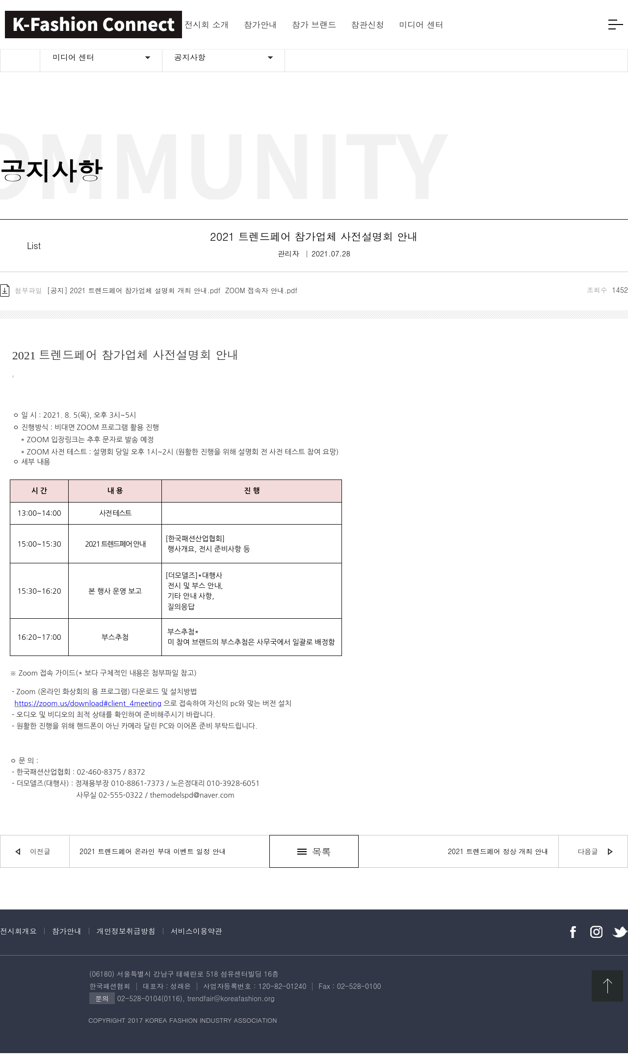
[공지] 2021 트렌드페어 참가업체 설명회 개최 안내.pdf (134, 297)
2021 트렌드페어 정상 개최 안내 (498, 858)
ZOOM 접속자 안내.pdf (261, 297)
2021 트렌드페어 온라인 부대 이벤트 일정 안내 (152, 858)
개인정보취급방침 (126, 938)
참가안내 (66, 938)
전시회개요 (18, 938)
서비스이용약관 (196, 938)
